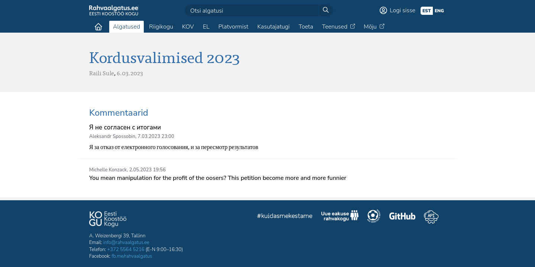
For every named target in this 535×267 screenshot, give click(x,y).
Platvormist (233, 27)
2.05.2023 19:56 (147, 170)
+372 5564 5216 (126, 249)
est (426, 11)
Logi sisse (402, 10)
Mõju (370, 27)
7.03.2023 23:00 (156, 136)
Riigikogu (161, 27)
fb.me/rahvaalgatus (131, 256)
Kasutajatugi (273, 27)
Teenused (334, 27)
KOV (188, 27)
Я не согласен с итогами (125, 127)
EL (206, 27)
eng (439, 11)
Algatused (126, 27)
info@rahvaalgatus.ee (126, 242)
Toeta (306, 27)
